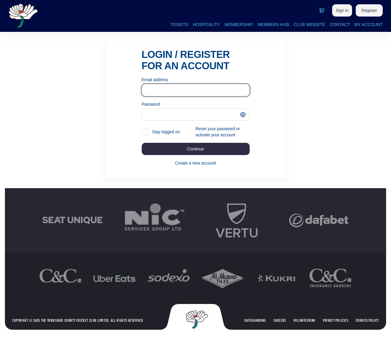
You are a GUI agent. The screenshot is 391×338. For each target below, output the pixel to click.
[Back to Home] (70, 16)
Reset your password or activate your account (218, 131)
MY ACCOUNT (369, 24)
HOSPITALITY (206, 24)
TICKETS (179, 24)
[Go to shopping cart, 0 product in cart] (322, 10)
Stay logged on (166, 131)
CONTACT (340, 24)
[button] (243, 115)
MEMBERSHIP (238, 24)
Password (151, 104)
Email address (155, 79)
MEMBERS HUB (273, 24)
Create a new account (195, 163)
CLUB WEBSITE (309, 24)
